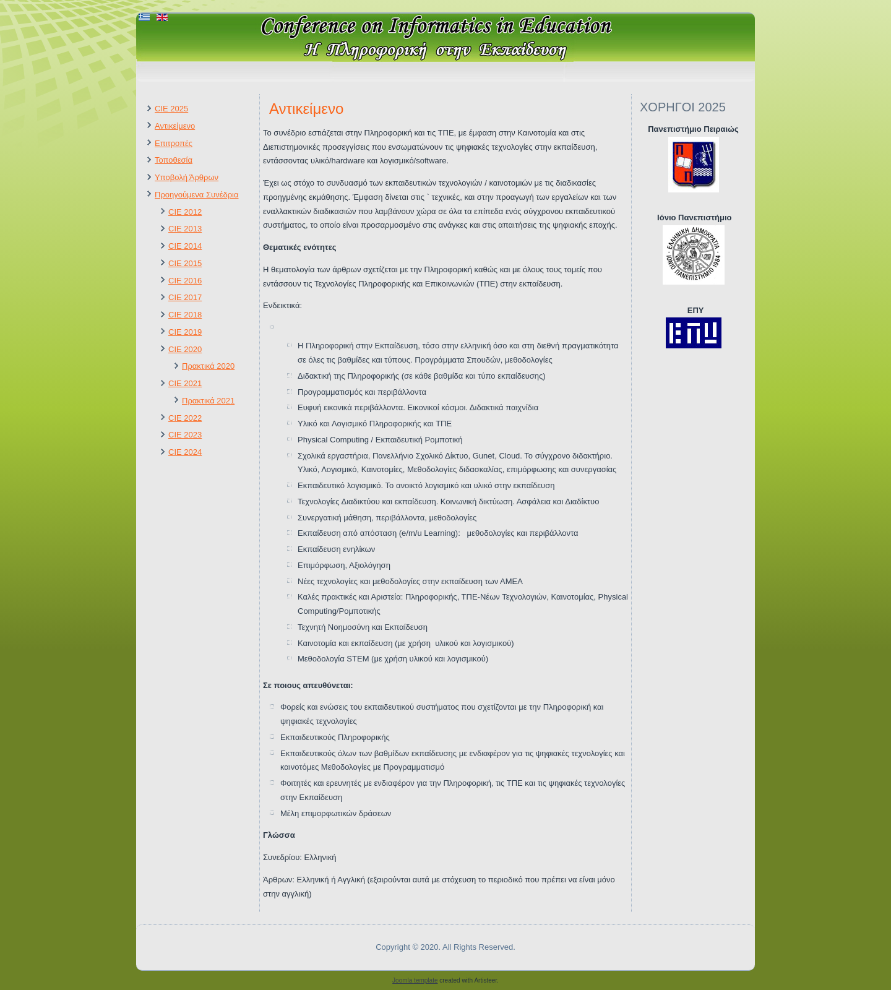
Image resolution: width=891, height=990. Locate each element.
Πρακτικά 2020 (208, 366)
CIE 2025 (171, 108)
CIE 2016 (185, 280)
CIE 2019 (185, 332)
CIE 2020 (185, 349)
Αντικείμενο (175, 126)
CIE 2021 (185, 383)
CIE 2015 (185, 263)
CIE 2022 (185, 418)
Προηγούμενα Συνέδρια (196, 194)
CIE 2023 (185, 434)
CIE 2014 (185, 246)
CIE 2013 (185, 228)
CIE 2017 (185, 297)
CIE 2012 (185, 212)
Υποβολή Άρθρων (186, 177)
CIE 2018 (185, 314)
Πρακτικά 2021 (208, 400)
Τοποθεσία (173, 160)
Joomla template (414, 980)
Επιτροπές (173, 143)
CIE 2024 (185, 452)
